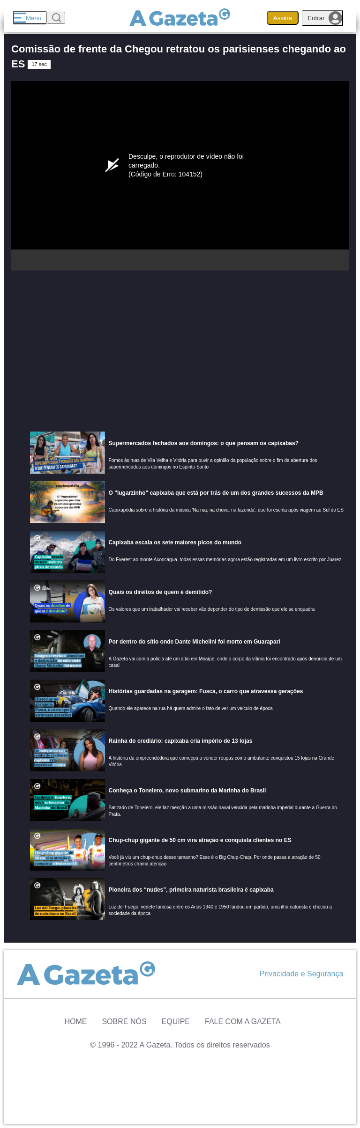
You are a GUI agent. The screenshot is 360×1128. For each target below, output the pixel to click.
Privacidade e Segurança (302, 974)
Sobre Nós (124, 1021)
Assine (282, 18)
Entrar (325, 18)
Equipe (176, 1021)
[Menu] (29, 17)
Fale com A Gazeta (243, 1021)
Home (75, 1021)
